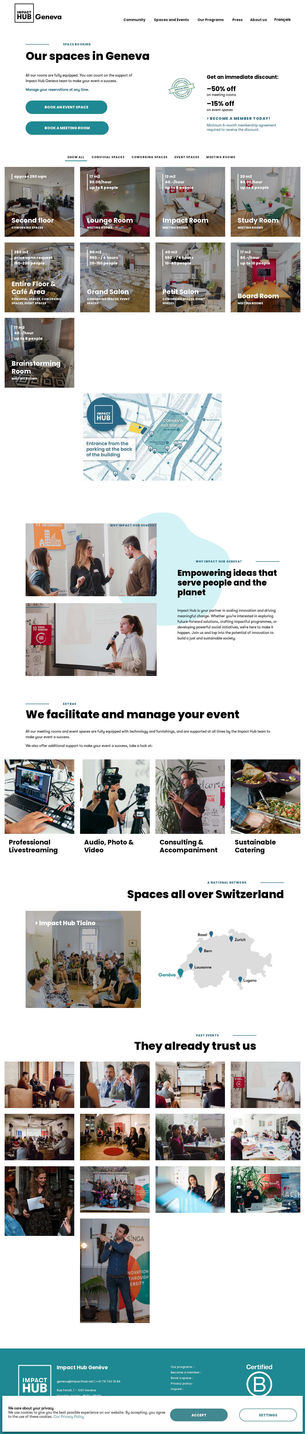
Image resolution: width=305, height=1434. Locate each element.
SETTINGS (268, 1415)
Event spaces (186, 157)
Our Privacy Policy (69, 1417)
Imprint (176, 1389)
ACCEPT (198, 1415)
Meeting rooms (220, 157)
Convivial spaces (108, 157)
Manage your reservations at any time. (57, 90)
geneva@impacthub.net (75, 1381)
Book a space (181, 1378)
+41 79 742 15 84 (108, 1381)
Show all (76, 157)
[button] (61, 1001)
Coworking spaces (149, 157)
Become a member (185, 1372)
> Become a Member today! (238, 118)
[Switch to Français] (282, 19)
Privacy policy (182, 1383)
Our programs (182, 1367)
